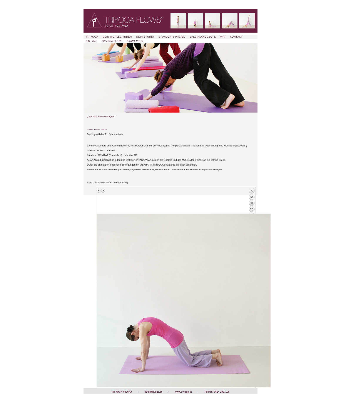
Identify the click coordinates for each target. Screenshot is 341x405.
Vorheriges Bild (99, 190)
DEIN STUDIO (145, 36)
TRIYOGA (92, 36)
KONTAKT (236, 36)
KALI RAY (91, 41)
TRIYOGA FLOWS (112, 41)
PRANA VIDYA (135, 41)
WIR (223, 36)
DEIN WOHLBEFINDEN (117, 36)
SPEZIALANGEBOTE (203, 36)
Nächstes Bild (103, 190)
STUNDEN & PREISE (172, 36)
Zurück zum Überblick (251, 201)
